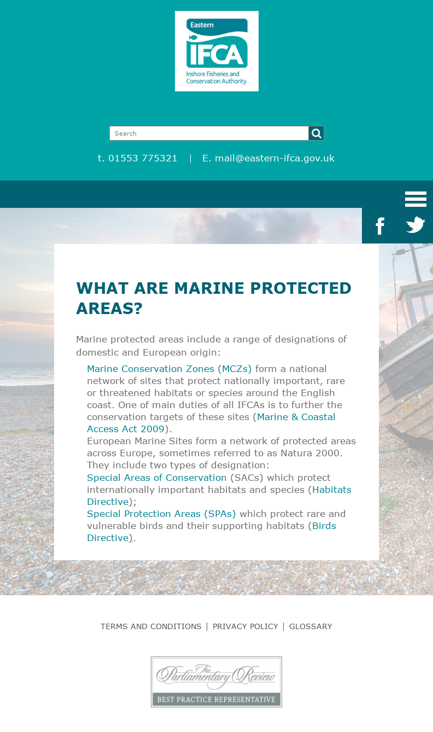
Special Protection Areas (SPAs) (161, 513)
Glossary (310, 626)
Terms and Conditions (151, 626)
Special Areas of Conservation (157, 477)
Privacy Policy (245, 626)
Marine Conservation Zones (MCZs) (169, 368)
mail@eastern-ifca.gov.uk (275, 158)
